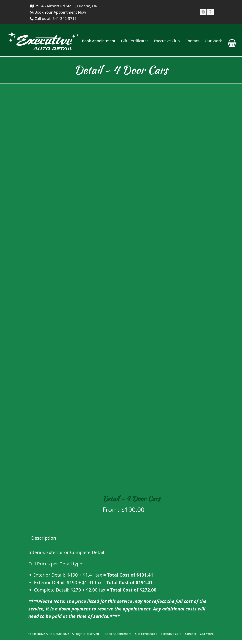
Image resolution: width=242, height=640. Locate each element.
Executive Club (171, 634)
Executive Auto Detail (46, 634)
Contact (190, 634)
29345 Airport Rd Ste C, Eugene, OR (64, 6)
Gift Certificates (146, 634)
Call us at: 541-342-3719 (55, 18)
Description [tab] (43, 538)
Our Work (207, 634)
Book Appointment (118, 634)
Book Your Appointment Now (58, 12)
